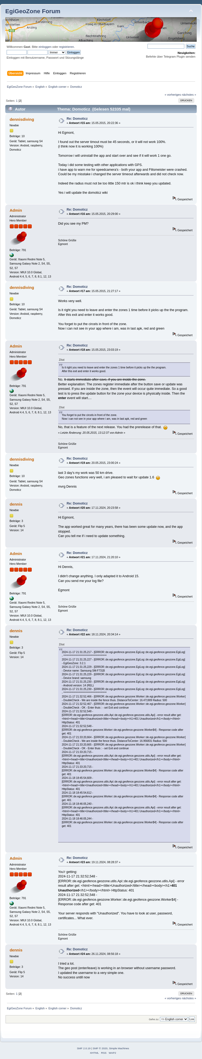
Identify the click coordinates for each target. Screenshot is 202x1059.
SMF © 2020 (100, 1048)
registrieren (66, 46)
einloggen (45, 46)
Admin (16, 210)
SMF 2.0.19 (84, 1048)
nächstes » (189, 94)
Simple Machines (119, 1048)
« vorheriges (173, 94)
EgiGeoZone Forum (32, 11)
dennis (16, 504)
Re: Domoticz (77, 119)
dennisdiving (22, 119)
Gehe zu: (154, 1019)
